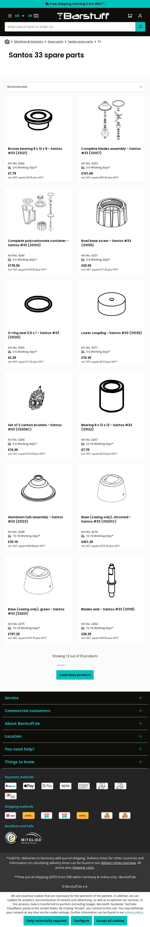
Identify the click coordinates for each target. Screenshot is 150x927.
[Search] (140, 26)
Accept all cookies (110, 921)
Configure (81, 921)
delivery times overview (118, 863)
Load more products (75, 675)
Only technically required (46, 921)
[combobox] (70, 26)
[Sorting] (75, 87)
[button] (75, 698)
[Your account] (140, 15)
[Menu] (10, 15)
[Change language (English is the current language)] (21, 15)
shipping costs (83, 867)
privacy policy (134, 912)
